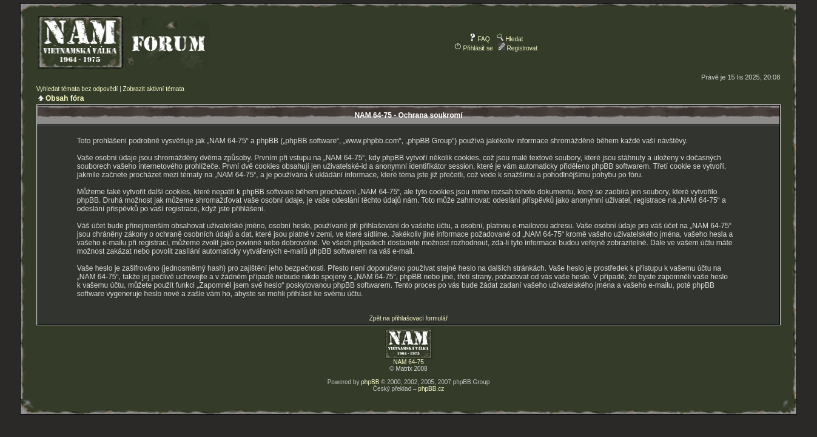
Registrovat (517, 48)
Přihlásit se (473, 48)
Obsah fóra (64, 98)
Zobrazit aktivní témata (153, 89)
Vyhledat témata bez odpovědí (77, 89)
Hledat (510, 39)
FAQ (479, 39)
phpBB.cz (431, 388)
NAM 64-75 (408, 362)
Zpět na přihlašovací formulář (408, 318)
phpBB (370, 382)
